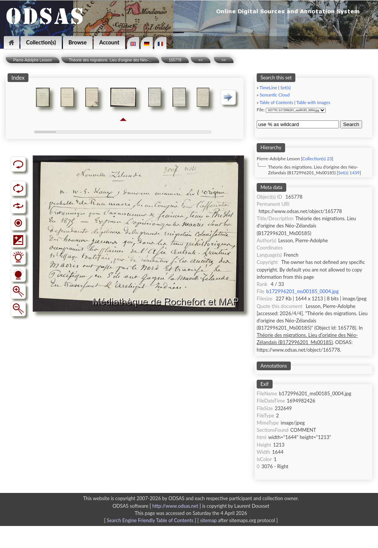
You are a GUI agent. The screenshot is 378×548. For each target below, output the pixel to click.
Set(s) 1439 (349, 172)
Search (351, 124)
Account (109, 42)
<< (200, 60)
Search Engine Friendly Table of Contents (150, 520)
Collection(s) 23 (317, 158)
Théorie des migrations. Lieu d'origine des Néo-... (110, 60)
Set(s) (285, 87)
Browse (78, 42)
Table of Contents (276, 102)
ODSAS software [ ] (157, 506)
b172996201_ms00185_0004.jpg (302, 291)
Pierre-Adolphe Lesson (32, 60)
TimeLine (268, 87)
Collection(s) (41, 42)
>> (223, 60)
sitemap (208, 520)
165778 (175, 60)
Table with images (313, 102)
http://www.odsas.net (175, 506)
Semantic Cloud (275, 94)
